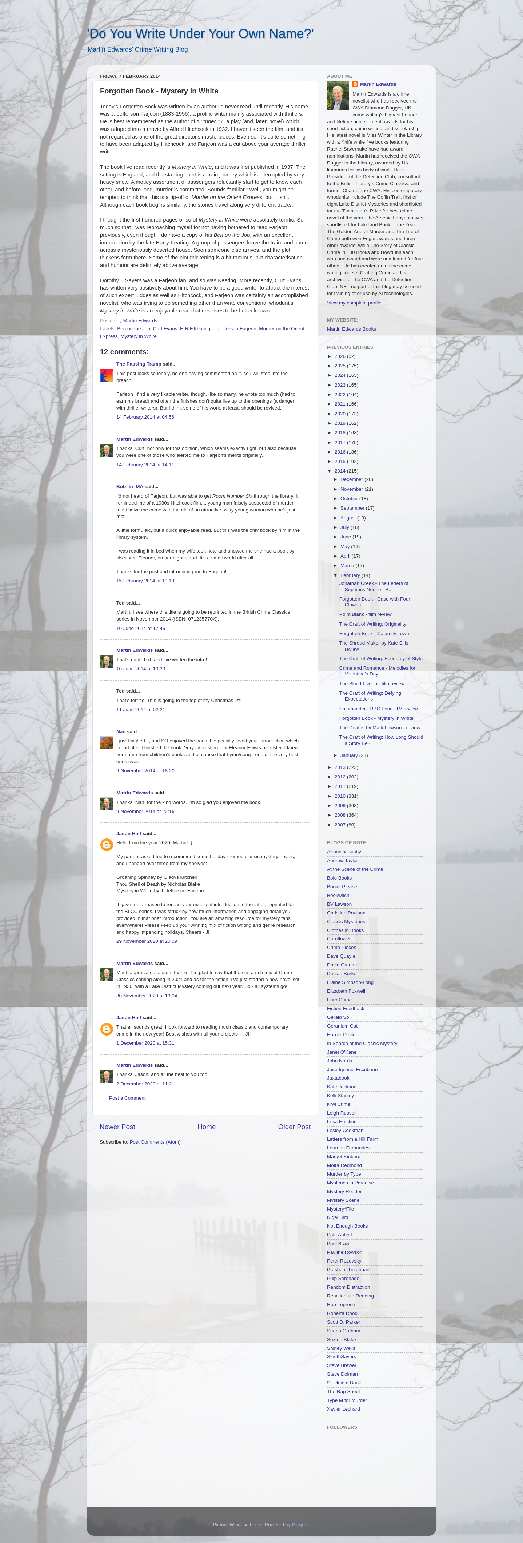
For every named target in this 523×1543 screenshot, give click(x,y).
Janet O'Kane (341, 1052)
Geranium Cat (342, 1026)
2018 (341, 432)
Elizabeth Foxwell (346, 991)
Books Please (342, 886)
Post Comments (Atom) (155, 1142)
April (346, 556)
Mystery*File (340, 1209)
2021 (341, 404)
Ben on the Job (133, 328)
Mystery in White (138, 336)
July (345, 527)
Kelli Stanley (340, 1095)
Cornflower (339, 938)
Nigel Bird (337, 1217)
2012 (341, 777)
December (352, 479)
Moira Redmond (344, 1165)
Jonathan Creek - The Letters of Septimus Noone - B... (373, 586)
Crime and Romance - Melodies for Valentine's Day (377, 671)
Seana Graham (343, 1330)
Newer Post (117, 1127)
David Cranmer (343, 965)
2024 (341, 375)
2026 (341, 356)
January (349, 755)
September (353, 508)
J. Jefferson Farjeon (234, 328)
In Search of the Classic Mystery (362, 1043)
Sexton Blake (341, 1339)
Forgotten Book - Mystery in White (376, 718)
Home (206, 1127)
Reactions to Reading (350, 1296)
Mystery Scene (343, 1200)
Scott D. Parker (343, 1322)
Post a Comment (127, 1098)
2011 (341, 786)
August (348, 518)
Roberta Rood (342, 1313)
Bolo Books (339, 878)
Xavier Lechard (343, 1409)
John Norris (339, 1061)
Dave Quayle (341, 956)
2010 (341, 796)
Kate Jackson (341, 1086)
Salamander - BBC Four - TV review (378, 708)
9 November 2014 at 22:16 (145, 811)
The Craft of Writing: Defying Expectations (370, 696)
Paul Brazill (339, 1243)
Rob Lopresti (341, 1304)
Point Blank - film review (365, 614)
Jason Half (128, 833)
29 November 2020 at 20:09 (146, 941)
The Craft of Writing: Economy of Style (381, 658)
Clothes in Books (345, 930)
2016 (341, 452)
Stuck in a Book (344, 1382)
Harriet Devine (342, 1034)
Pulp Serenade (343, 1278)
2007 (341, 825)
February (351, 575)
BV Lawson (339, 904)
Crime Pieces (341, 947)
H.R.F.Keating (195, 328)
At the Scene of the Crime (355, 869)
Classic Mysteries (346, 921)
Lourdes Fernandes (348, 1148)
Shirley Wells (341, 1348)
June (346, 536)
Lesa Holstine (342, 1121)
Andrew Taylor (342, 860)
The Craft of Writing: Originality (372, 624)
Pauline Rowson (345, 1252)
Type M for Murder (347, 1400)
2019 (341, 423)
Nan (121, 731)
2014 (341, 471)
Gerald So (338, 1017)
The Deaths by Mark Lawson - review (379, 727)
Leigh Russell (341, 1113)
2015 (341, 461)
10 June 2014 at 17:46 (140, 628)
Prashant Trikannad (348, 1269)
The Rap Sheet (343, 1391)
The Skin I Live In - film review (372, 683)
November (352, 489)
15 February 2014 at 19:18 (145, 580)
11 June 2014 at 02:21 (140, 709)
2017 (341, 442)
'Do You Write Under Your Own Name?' (200, 33)
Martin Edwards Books (351, 329)
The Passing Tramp (138, 364)
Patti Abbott (339, 1234)
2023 (341, 385)
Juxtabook (338, 1078)
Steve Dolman (342, 1374)
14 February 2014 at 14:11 (145, 464)
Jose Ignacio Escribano (352, 1069)
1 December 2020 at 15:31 (145, 1043)
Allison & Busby (344, 851)
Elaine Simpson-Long (350, 982)
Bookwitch (338, 895)
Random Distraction (348, 1287)
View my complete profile (354, 303)
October (349, 498)
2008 (341, 815)
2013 (341, 767)
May (345, 546)
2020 (341, 413)
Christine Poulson (346, 913)
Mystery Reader (344, 1191)
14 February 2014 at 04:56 (145, 417)
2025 (341, 365)
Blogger (300, 1524)
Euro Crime (339, 999)
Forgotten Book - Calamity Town (374, 633)
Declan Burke (341, 973)
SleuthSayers (341, 1356)
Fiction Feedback (345, 1008)
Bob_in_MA (129, 486)
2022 (341, 394)
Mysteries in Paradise (350, 1182)
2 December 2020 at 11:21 (145, 1084)
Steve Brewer (341, 1365)
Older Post (294, 1127)
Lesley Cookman (345, 1130)
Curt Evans (165, 328)
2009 (341, 805)
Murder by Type (344, 1174)
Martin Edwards (134, 439)
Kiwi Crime (339, 1104)
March (347, 565)
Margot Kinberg (343, 1156)
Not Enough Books (347, 1226)
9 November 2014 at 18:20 (145, 770)
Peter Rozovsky (344, 1261)
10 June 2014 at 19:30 (140, 668)
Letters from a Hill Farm (352, 1139)
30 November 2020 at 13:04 (146, 995)
